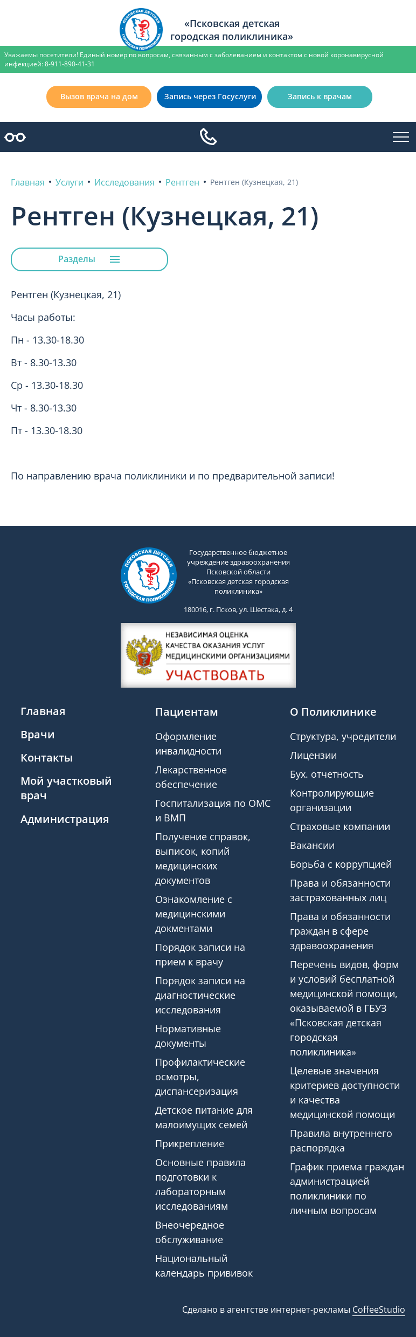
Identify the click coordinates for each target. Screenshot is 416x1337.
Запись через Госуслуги (210, 96)
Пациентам (186, 711)
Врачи (37, 734)
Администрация (64, 819)
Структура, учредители (343, 736)
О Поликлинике (333, 711)
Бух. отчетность (327, 773)
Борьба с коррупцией (341, 864)
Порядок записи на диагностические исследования (200, 995)
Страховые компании (340, 826)
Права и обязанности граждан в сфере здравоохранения (340, 931)
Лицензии (313, 755)
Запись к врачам (320, 96)
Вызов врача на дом (99, 96)
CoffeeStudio (378, 1309)
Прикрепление (189, 1143)
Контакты (46, 757)
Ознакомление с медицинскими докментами (193, 914)
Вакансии (312, 845)
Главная (42, 711)
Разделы (89, 259)
